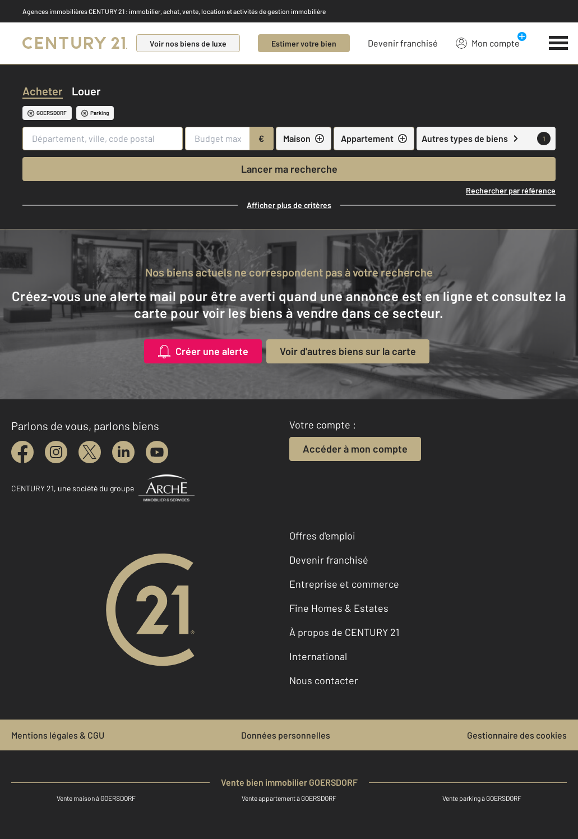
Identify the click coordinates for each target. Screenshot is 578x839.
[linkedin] (123, 452)
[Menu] (558, 43)
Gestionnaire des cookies (517, 735)
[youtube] (157, 452)
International (318, 656)
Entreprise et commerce (344, 584)
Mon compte (488, 42)
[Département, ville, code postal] (102, 138)
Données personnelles (285, 735)
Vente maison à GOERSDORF (96, 798)
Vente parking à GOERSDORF (481, 798)
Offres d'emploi (322, 535)
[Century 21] (74, 43)
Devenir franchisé (403, 43)
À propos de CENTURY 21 (344, 632)
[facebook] (22, 452)
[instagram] (56, 452)
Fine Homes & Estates (339, 608)
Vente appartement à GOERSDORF (289, 798)
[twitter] (89, 452)
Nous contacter (323, 680)
